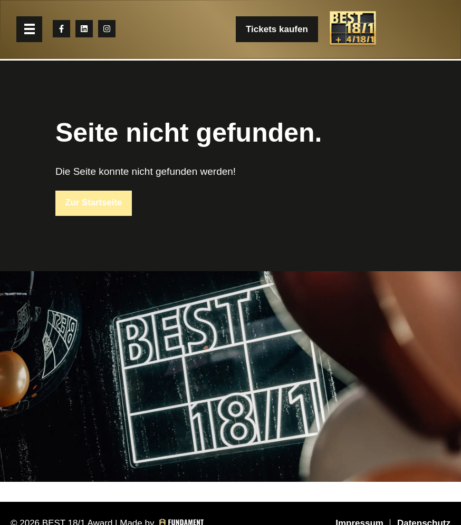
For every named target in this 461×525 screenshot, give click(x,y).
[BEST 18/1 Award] (352, 30)
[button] (30, 30)
